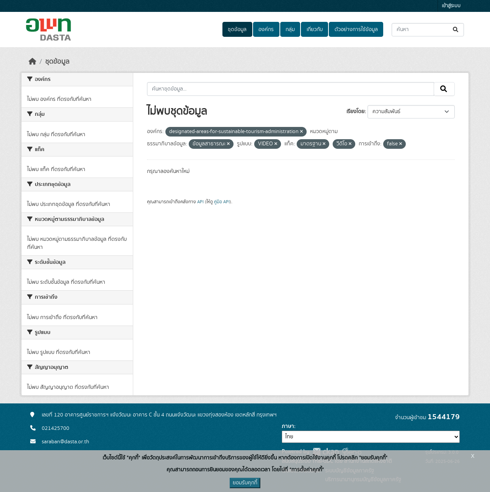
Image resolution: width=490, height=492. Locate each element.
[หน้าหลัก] (32, 62)
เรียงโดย (355, 111)
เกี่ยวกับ (315, 29)
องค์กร (266, 29)
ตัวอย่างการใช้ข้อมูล (356, 29)
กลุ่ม (290, 29)
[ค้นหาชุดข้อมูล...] (428, 29)
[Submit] (456, 29)
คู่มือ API (222, 201)
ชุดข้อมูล (237, 29)
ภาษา (288, 426)
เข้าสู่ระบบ (451, 6)
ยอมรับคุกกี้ (245, 483)
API (200, 201)
